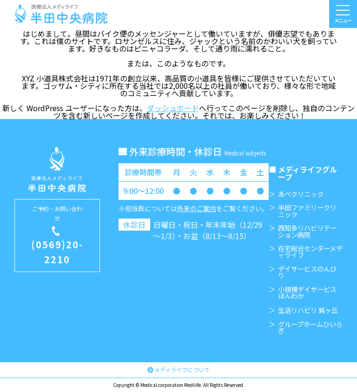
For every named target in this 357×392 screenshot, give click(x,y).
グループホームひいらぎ (310, 327)
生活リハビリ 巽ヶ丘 (308, 310)
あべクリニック (301, 194)
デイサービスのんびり (307, 272)
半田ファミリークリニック (307, 211)
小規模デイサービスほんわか (307, 292)
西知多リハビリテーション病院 (307, 231)
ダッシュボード (173, 107)
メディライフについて (182, 369)
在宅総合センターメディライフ (310, 252)
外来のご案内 (196, 208)
